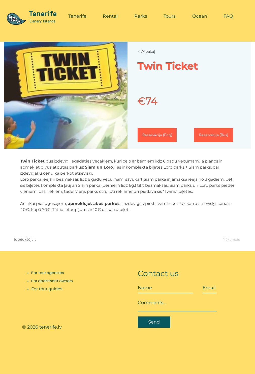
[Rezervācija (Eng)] (157, 135)
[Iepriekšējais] (28, 239)
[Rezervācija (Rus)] (213, 135)
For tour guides (46, 288)
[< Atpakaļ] (152, 51)
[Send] (154, 322)
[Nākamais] (226, 239)
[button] (77, 16)
